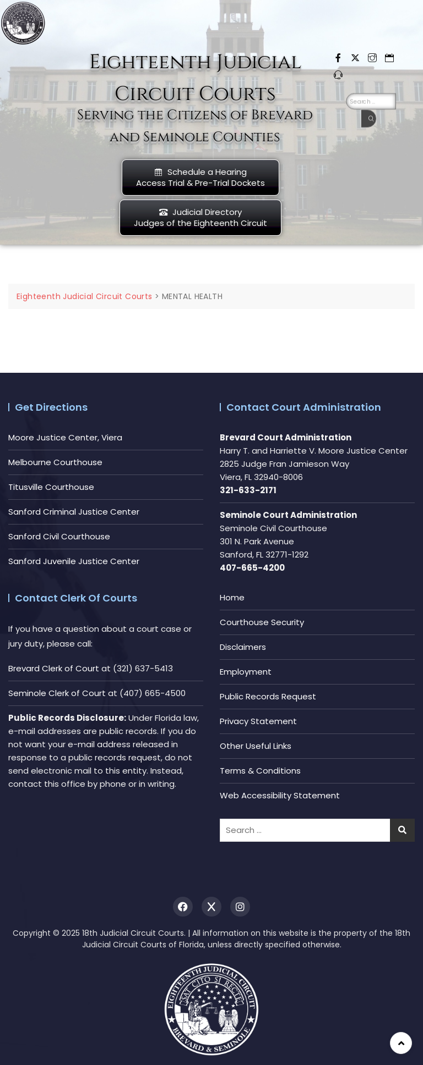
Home (232, 597)
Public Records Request (268, 696)
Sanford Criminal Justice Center (73, 511)
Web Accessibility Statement (280, 795)
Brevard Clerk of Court (53, 668)
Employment (246, 671)
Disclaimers (243, 647)
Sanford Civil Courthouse (59, 536)
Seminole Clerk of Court (57, 693)
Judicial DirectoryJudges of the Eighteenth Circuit (200, 217)
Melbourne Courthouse (55, 462)
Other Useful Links (255, 746)
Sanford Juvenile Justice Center (73, 561)
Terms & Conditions (260, 770)
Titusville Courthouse (51, 487)
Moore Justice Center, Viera (65, 437)
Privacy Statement (258, 721)
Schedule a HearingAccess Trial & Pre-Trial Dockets (200, 177)
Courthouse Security (262, 622)
